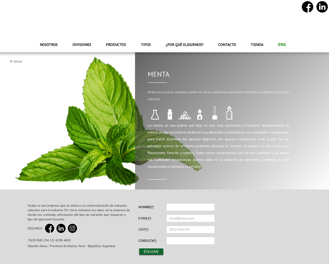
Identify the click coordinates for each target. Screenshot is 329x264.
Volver (15, 61)
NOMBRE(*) (146, 207)
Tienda (257, 44)
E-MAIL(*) (144, 218)
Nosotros (49, 44)
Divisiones (81, 44)
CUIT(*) (143, 229)
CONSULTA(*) (147, 241)
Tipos (146, 44)
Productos (116, 44)
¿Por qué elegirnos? (184, 44)
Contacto (227, 44)
